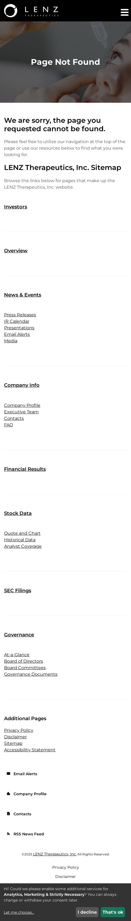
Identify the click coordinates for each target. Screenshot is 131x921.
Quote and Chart (22, 533)
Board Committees (25, 667)
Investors (15, 207)
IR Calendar (16, 321)
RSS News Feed (25, 834)
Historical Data (19, 539)
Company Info (22, 385)
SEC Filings (17, 591)
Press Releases (20, 314)
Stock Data (18, 513)
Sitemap (13, 743)
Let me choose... (19, 912)
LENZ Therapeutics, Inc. (55, 854)
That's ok (113, 912)
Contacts (14, 418)
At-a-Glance (17, 654)
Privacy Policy (18, 730)
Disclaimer (15, 736)
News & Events (22, 295)
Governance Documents (30, 674)
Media (10, 340)
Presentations (19, 327)
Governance (19, 635)
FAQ (8, 424)
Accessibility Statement (29, 749)
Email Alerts (17, 334)
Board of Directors (23, 661)
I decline (87, 912)
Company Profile (22, 405)
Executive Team (21, 411)
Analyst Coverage (23, 546)
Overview (16, 251)
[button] (124, 12)
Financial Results (25, 469)
